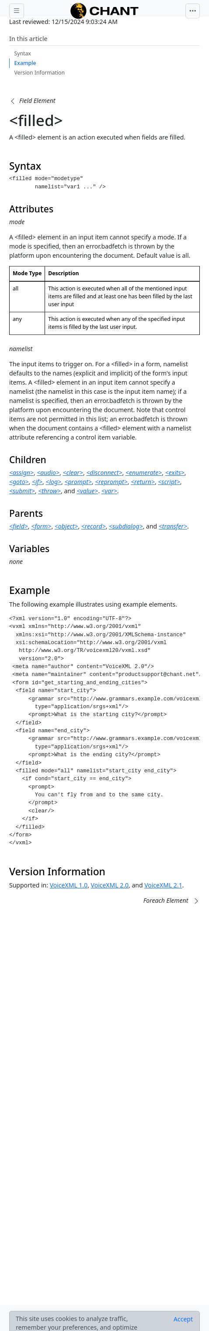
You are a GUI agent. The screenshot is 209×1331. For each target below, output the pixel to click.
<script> (169, 482)
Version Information (39, 72)
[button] (32, 100)
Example (25, 63)
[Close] (183, 1319)
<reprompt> (111, 482)
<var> (109, 491)
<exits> (175, 472)
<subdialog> (126, 526)
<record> (93, 526)
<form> (41, 526)
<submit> (22, 491)
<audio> (48, 472)
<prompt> (77, 482)
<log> (53, 482)
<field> (18, 526)
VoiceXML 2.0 (110, 885)
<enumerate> (143, 472)
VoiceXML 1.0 (68, 885)
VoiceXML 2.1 (163, 885)
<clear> (73, 472)
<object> (66, 526)
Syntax (22, 53)
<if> (37, 482)
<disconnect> (104, 472)
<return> (143, 482)
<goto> (19, 482)
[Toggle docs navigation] (16, 10)
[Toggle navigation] (192, 10)
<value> (87, 491)
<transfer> (173, 526)
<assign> (21, 472)
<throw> (49, 491)
